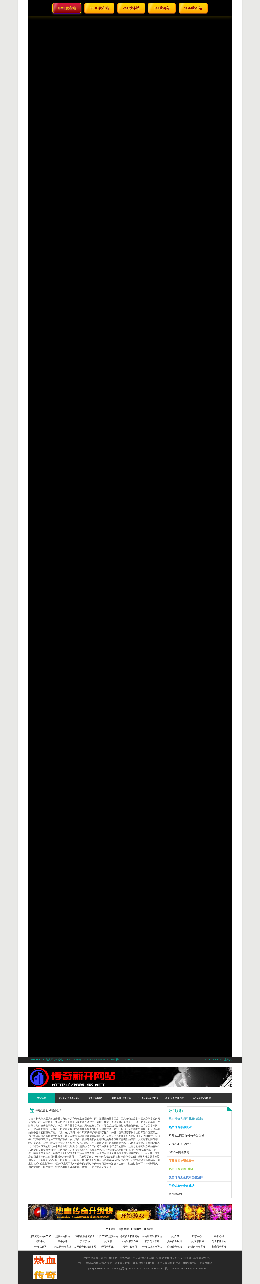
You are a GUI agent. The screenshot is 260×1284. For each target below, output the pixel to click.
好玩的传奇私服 (196, 1246)
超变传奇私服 (219, 1246)
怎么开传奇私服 (62, 1246)
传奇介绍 (174, 1236)
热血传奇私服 (174, 1241)
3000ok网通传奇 (179, 1152)
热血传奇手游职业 (180, 1127)
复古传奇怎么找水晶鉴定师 (186, 1177)
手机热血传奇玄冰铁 (181, 1185)
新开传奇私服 (152, 1241)
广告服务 (136, 1229)
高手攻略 (63, 1241)
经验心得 (219, 1236)
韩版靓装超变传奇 (121, 1098)
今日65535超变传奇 (148, 1098)
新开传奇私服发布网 (85, 1246)
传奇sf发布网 (130, 1246)
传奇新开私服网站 (201, 1098)
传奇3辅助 (175, 1194)
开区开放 (85, 1241)
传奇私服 (107, 1241)
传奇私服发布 (219, 1241)
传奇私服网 (40, 1246)
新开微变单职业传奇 (181, 1160)
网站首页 (42, 1098)
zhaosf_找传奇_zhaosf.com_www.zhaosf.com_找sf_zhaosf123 (146, 1268)
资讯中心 (40, 1241)
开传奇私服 (107, 1246)
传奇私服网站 (197, 1241)
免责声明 (123, 1229)
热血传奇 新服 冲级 (181, 1169)
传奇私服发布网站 (152, 1246)
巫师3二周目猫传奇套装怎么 (187, 1135)
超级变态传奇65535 (68, 1098)
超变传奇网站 (95, 1098)
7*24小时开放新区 (180, 1144)
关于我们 (111, 1229)
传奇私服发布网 (129, 1241)
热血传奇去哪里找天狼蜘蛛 (186, 1118)
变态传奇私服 (174, 1246)
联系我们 (149, 1229)
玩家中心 (197, 1236)
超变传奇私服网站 (174, 1098)
